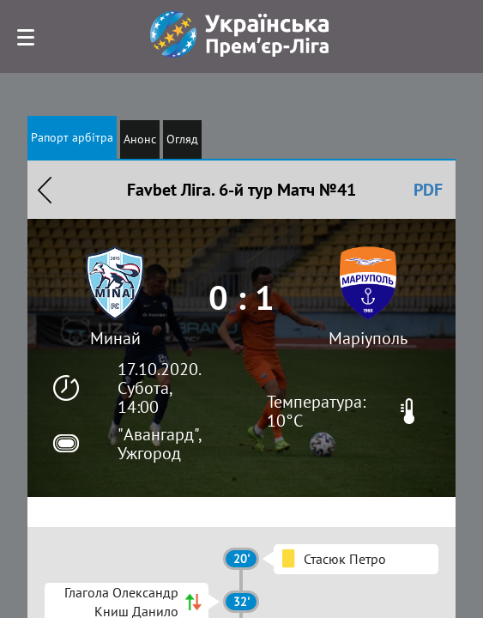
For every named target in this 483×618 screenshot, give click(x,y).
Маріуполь (368, 338)
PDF (428, 190)
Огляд (182, 139)
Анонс (140, 139)
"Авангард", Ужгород (159, 444)
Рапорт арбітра (72, 137)
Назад (44, 189)
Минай (115, 338)
